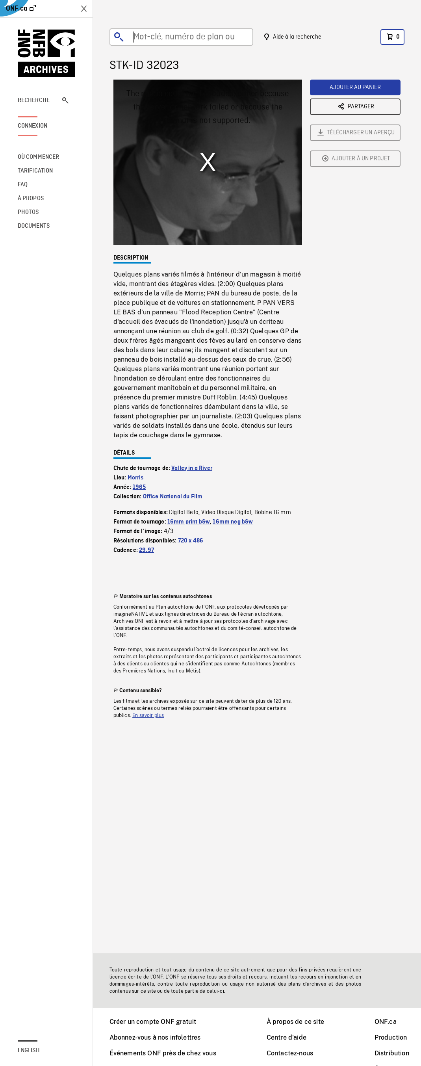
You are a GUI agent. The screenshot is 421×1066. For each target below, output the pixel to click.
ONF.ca (386, 1021)
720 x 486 (190, 541)
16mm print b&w (188, 522)
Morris (136, 478)
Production (391, 1037)
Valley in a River (191, 468)
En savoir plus (148, 715)
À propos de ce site (295, 1021)
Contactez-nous (290, 1053)
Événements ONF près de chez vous (162, 1053)
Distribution (392, 1053)
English (29, 1050)
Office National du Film (173, 497)
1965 (139, 487)
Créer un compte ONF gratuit (152, 1021)
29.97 (146, 550)
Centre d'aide (286, 1037)
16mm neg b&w (233, 522)
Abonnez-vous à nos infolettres (155, 1037)
